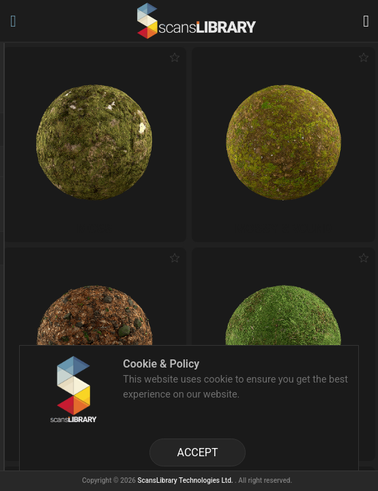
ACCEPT (197, 452)
